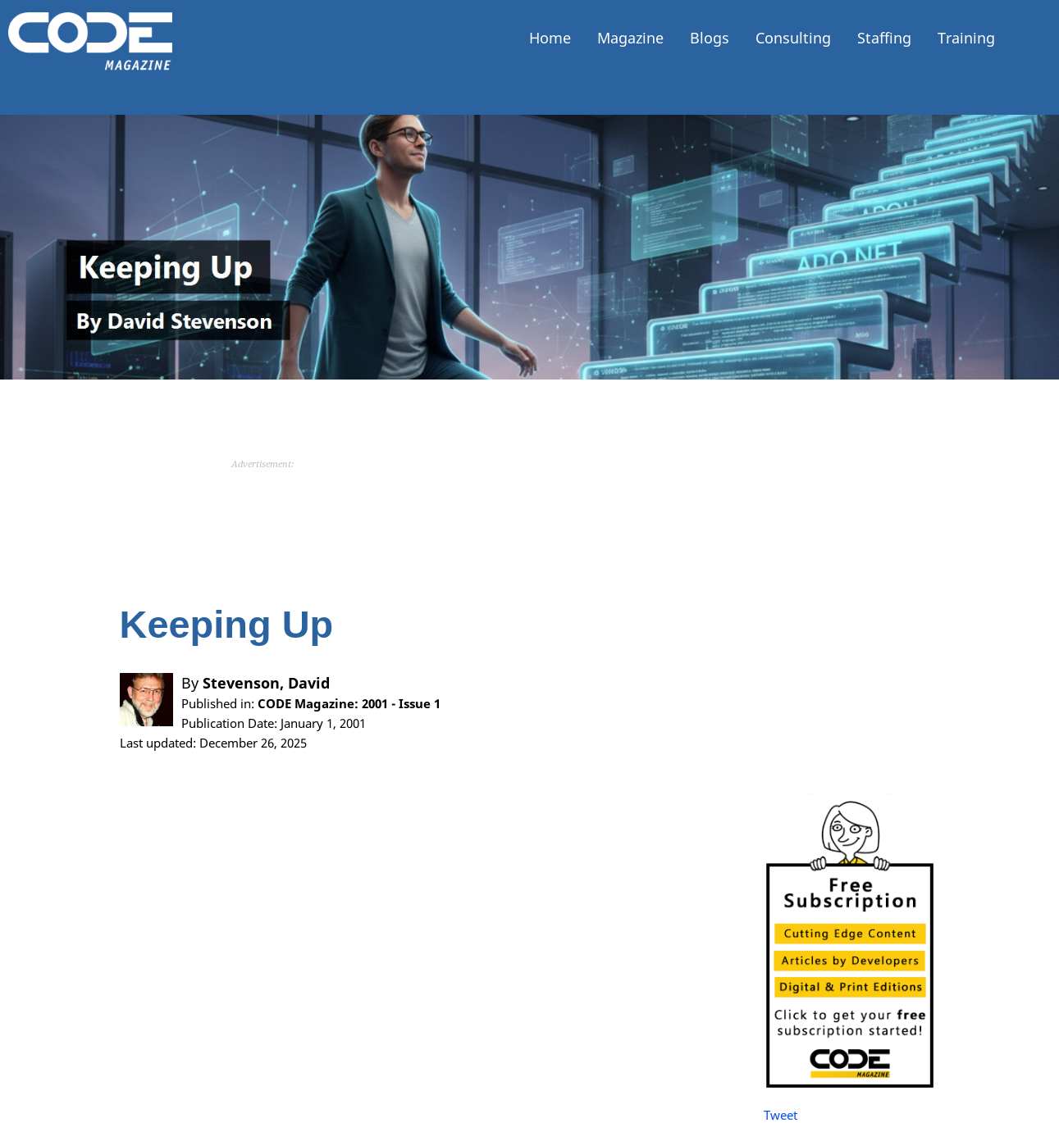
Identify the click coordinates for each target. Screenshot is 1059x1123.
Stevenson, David (266, 683)
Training (966, 38)
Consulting (793, 38)
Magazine (630, 38)
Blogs (709, 38)
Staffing (884, 38)
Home (550, 38)
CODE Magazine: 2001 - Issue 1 (349, 703)
